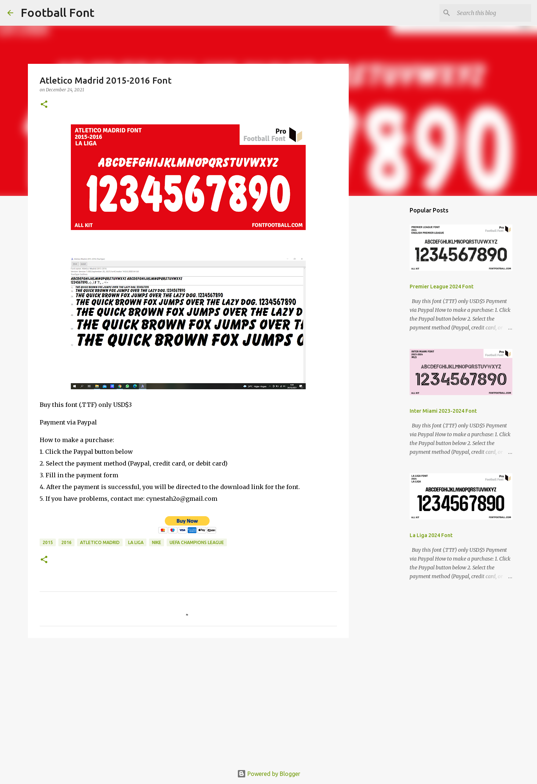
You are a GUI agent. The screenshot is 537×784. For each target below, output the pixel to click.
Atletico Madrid (100, 542)
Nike (156, 542)
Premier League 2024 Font (441, 286)
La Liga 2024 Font (431, 535)
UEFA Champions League (197, 542)
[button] (44, 105)
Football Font (57, 12)
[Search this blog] (492, 13)
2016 (66, 542)
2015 (48, 542)
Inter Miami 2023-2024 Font (443, 411)
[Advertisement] (188, 700)
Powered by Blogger (268, 773)
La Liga (136, 542)
